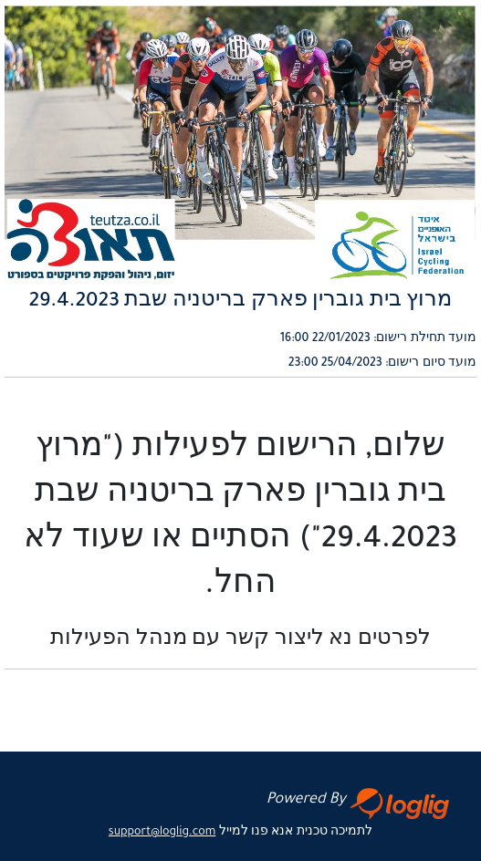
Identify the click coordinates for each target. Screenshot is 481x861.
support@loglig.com (162, 832)
